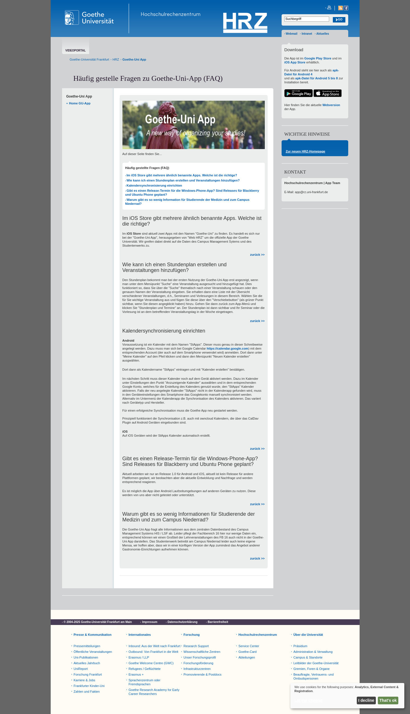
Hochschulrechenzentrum (170, 14)
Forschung (192, 634)
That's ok (388, 700)
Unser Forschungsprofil (200, 657)
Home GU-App (80, 103)
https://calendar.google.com (227, 348)
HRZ (115, 59)
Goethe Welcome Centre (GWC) (151, 663)
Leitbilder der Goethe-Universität (316, 663)
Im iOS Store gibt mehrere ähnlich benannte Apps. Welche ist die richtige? (182, 175)
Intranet (307, 33)
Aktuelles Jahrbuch (87, 663)
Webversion (331, 105)
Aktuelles (322, 33)
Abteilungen (247, 657)
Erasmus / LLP (139, 657)
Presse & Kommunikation (93, 634)
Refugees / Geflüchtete (145, 668)
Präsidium (301, 646)
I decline (366, 700)
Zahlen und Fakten (87, 691)
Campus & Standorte (308, 657)
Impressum (149, 622)
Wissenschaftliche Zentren (202, 651)
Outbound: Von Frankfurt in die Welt (154, 651)
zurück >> (257, 254)
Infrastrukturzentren (197, 668)
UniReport (81, 668)
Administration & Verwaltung (313, 651)
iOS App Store (295, 62)
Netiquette (110, 627)
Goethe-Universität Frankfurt (89, 59)
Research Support (196, 646)
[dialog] (347, 695)
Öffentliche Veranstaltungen (93, 651)
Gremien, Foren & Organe (312, 668)
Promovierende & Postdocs (203, 674)
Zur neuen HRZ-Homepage (305, 151)
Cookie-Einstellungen (78, 627)
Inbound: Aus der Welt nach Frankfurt (155, 646)
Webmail (292, 33)
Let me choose (308, 700)
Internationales (140, 634)
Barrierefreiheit (218, 622)
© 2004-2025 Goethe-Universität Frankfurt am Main (98, 622)
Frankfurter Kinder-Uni (89, 686)
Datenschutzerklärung (183, 622)
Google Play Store (317, 58)
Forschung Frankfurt (88, 674)
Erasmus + (136, 674)
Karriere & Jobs (84, 680)
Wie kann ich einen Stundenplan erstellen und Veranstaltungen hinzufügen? (183, 180)
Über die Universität (308, 634)
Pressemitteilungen (87, 646)
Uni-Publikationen (86, 657)
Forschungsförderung (199, 663)
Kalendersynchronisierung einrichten (154, 185)
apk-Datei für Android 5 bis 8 (316, 78)
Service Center (249, 646)
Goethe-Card (248, 651)
